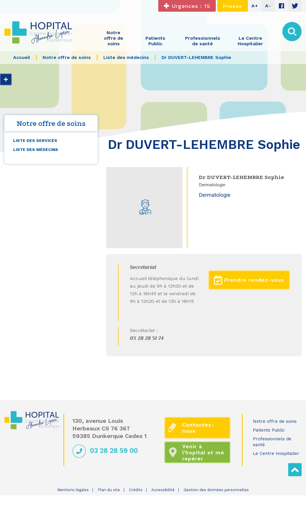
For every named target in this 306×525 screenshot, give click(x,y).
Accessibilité (163, 490)
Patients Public (269, 430)
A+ (254, 5)
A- (268, 5)
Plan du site (109, 490)
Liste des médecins (35, 149)
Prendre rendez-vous (249, 280)
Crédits (135, 490)
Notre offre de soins (275, 421)
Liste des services (35, 140)
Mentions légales (73, 490)
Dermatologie (214, 195)
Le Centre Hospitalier (276, 453)
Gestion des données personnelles (216, 490)
